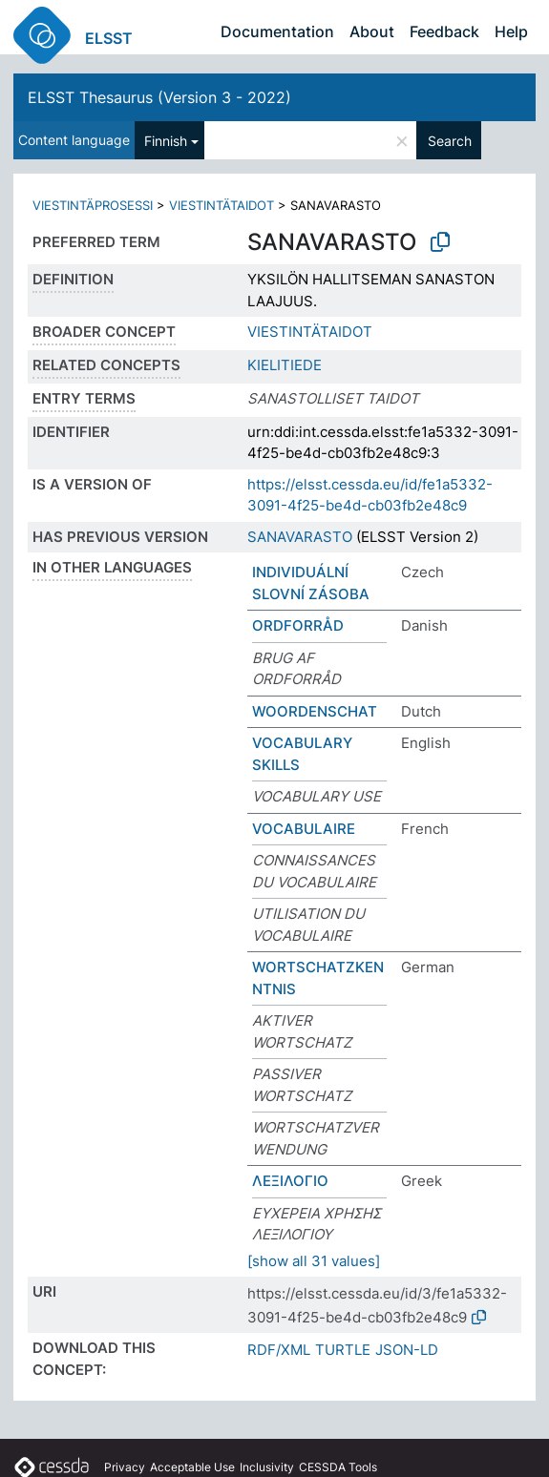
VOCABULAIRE (303, 829)
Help (511, 31)
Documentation (277, 31)
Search (450, 141)
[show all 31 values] (313, 1261)
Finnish (165, 141)
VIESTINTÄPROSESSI (92, 205)
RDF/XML (278, 1350)
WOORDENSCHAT (314, 711)
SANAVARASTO (299, 537)
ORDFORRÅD (298, 625)
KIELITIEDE (284, 365)
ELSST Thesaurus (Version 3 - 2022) (159, 97)
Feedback (444, 31)
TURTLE (342, 1350)
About (371, 31)
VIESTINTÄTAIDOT (221, 205)
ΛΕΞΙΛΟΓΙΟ (290, 1181)
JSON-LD (406, 1350)
